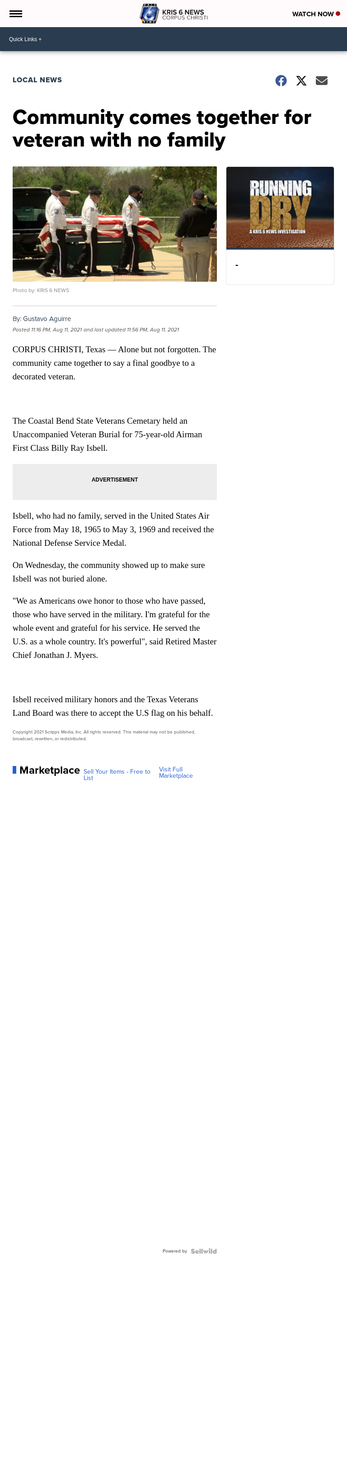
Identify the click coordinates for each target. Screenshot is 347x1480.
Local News (37, 80)
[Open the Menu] (15, 13)
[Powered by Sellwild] (204, 1251)
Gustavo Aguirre (47, 319)
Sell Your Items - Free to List (117, 775)
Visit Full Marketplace (176, 772)
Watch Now (316, 14)
